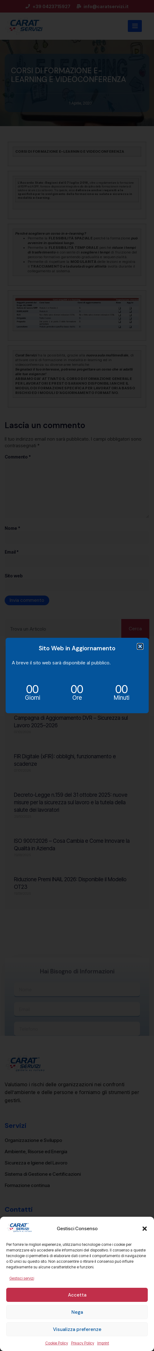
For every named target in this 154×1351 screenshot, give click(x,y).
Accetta (77, 1295)
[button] (145, 1229)
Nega (77, 1312)
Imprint (103, 1343)
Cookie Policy (56, 1343)
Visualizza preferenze (77, 1329)
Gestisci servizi (21, 1278)
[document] (77, 675)
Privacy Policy (82, 1343)
